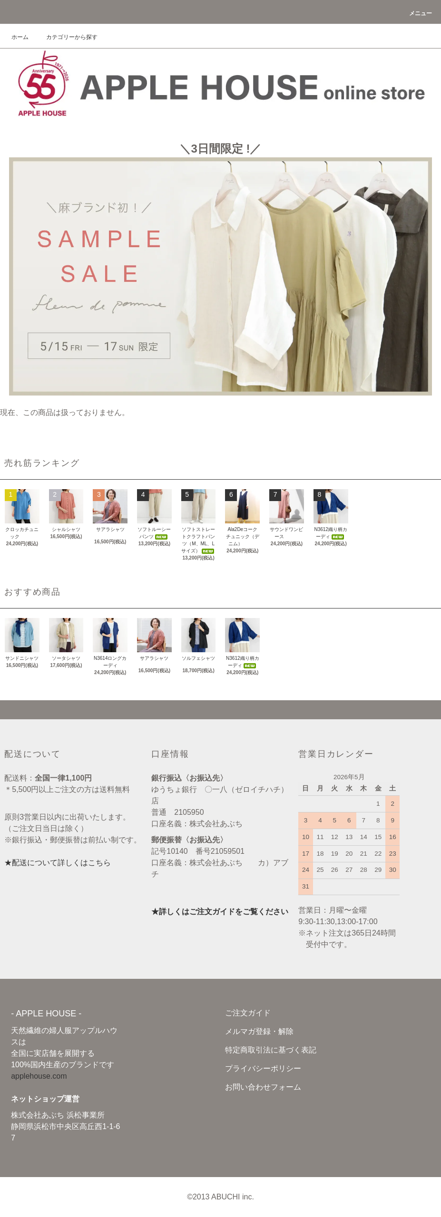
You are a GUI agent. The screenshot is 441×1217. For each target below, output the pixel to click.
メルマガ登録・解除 (259, 1031)
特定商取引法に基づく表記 (270, 1050)
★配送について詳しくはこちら (57, 863)
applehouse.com (39, 1076)
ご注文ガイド (248, 1013)
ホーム (20, 37)
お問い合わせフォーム (263, 1087)
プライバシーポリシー (263, 1068)
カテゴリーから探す (66, 37)
